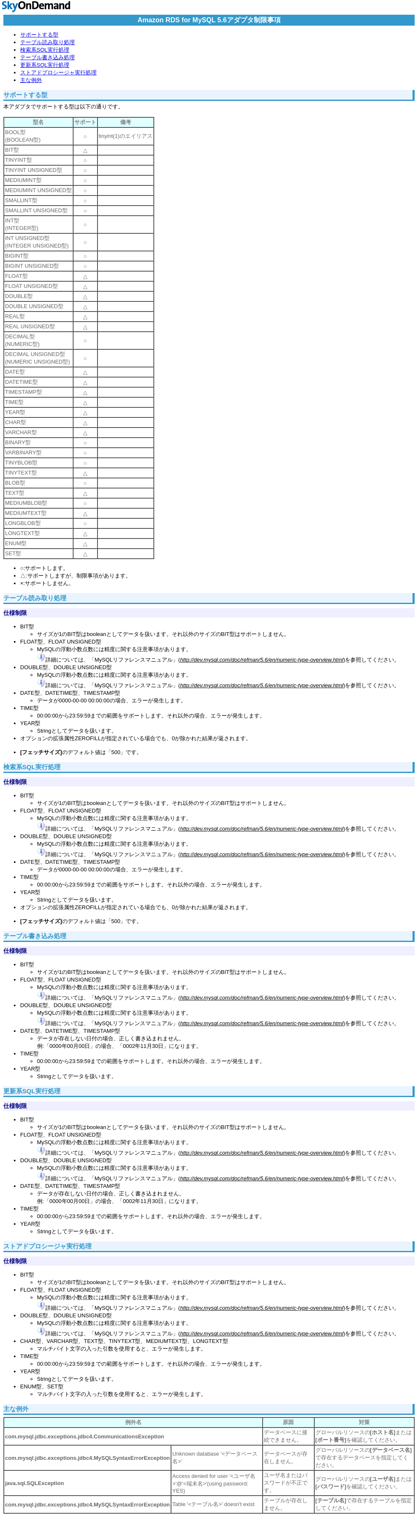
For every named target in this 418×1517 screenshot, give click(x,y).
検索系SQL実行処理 (44, 50)
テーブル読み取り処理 (47, 42)
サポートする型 (39, 35)
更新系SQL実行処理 (44, 65)
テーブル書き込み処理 (47, 57)
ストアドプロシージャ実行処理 (58, 72)
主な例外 (31, 80)
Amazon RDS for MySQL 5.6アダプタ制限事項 (208, 20)
